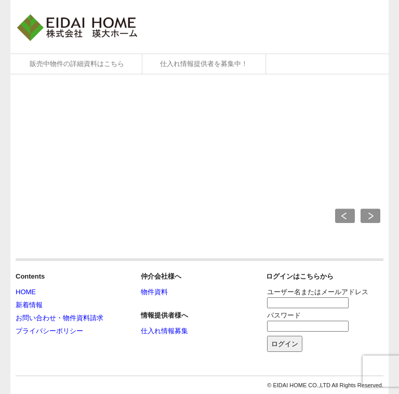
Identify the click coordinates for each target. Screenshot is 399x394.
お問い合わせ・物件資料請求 (59, 318)
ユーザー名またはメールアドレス (317, 292)
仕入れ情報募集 (164, 331)
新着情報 (29, 305)
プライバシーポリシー (49, 331)
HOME (26, 292)
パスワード (284, 315)
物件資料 (154, 292)
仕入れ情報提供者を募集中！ (204, 64)
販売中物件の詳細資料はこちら (77, 64)
